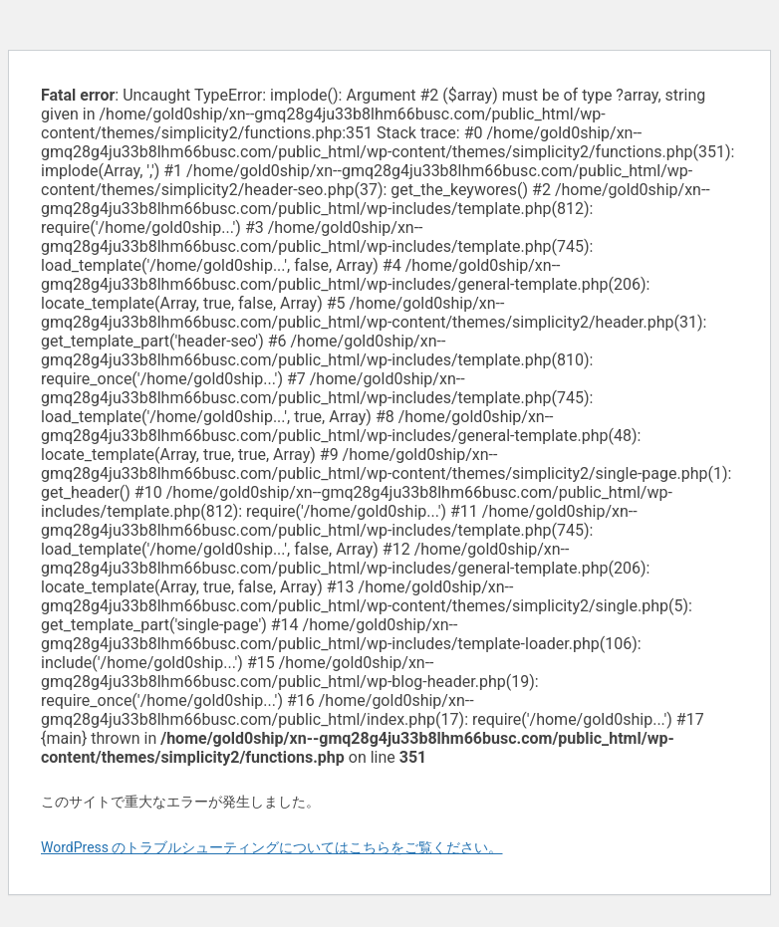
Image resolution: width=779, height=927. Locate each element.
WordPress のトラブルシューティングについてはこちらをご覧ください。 (272, 847)
